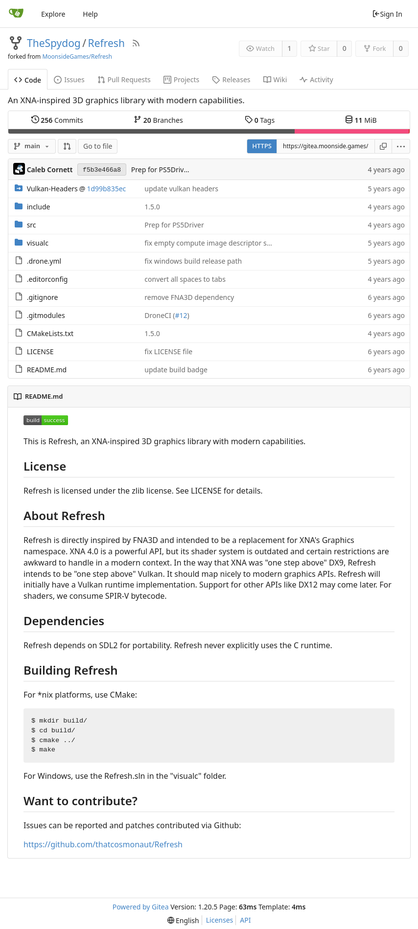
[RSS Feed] (136, 43)
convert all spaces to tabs (185, 279)
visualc (37, 243)
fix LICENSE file (168, 351)
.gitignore (42, 297)
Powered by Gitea (141, 906)
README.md (47, 369)
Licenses (219, 920)
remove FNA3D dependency (189, 297)
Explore (53, 14)
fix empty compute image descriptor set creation (222, 243)
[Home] (16, 13)
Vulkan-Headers (52, 188)
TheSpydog (54, 43)
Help (90, 14)
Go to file (97, 146)
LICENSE (40, 351)
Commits (57, 119)
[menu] (401, 146)
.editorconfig (47, 279)
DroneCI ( (159, 315)
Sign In (387, 14)
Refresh (106, 43)
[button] (67, 146)
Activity (316, 79)
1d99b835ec (106, 188)
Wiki (275, 79)
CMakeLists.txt (50, 333)
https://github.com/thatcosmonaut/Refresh (103, 844)
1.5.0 (152, 206)
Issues (69, 79)
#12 (181, 315)
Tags (260, 119)
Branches (158, 119)
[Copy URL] (383, 146)
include (38, 206)
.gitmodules (46, 315)
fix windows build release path (193, 261)
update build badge (176, 369)
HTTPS (262, 145)
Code (27, 80)
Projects (181, 79)
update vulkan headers (181, 188)
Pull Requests (124, 79)
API (245, 920)
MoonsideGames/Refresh (77, 56)
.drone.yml (44, 261)
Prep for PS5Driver (160, 169)
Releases (231, 79)
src (31, 224)
